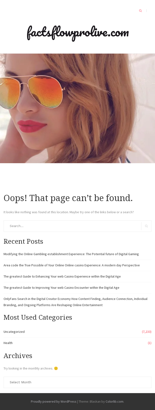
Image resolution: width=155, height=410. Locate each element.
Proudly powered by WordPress (53, 401)
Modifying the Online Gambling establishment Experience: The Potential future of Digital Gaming (71, 254)
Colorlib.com (114, 401)
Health (8, 343)
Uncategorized (14, 331)
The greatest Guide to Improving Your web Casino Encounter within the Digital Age (61, 287)
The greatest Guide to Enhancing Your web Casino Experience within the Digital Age (62, 276)
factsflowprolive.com (77, 31)
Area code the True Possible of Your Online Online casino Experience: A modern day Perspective (72, 265)
